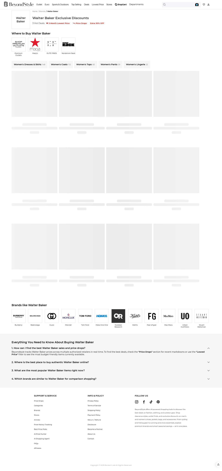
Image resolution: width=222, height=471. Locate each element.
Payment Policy (94, 415)
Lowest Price (97, 4)
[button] (218, 464)
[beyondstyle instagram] (136, 402)
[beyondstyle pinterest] (158, 402)
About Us (91, 434)
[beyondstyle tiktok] (151, 402)
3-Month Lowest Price (58, 23)
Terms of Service (94, 406)
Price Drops (80, 23)
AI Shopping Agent (42, 439)
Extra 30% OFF (97, 23)
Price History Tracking (43, 425)
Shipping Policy (94, 410)
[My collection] (203, 4)
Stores (109, 4)
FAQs (36, 444)
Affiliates (37, 448)
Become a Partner (95, 429)
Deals (86, 4)
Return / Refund (94, 420)
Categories (38, 406)
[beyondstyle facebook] (144, 402)
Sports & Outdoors (60, 4)
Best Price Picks (40, 429)
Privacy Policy (93, 401)
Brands (37, 410)
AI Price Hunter (40, 434)
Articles (37, 420)
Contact (91, 439)
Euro (47, 4)
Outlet (39, 4)
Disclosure (92, 425)
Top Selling (76, 4)
